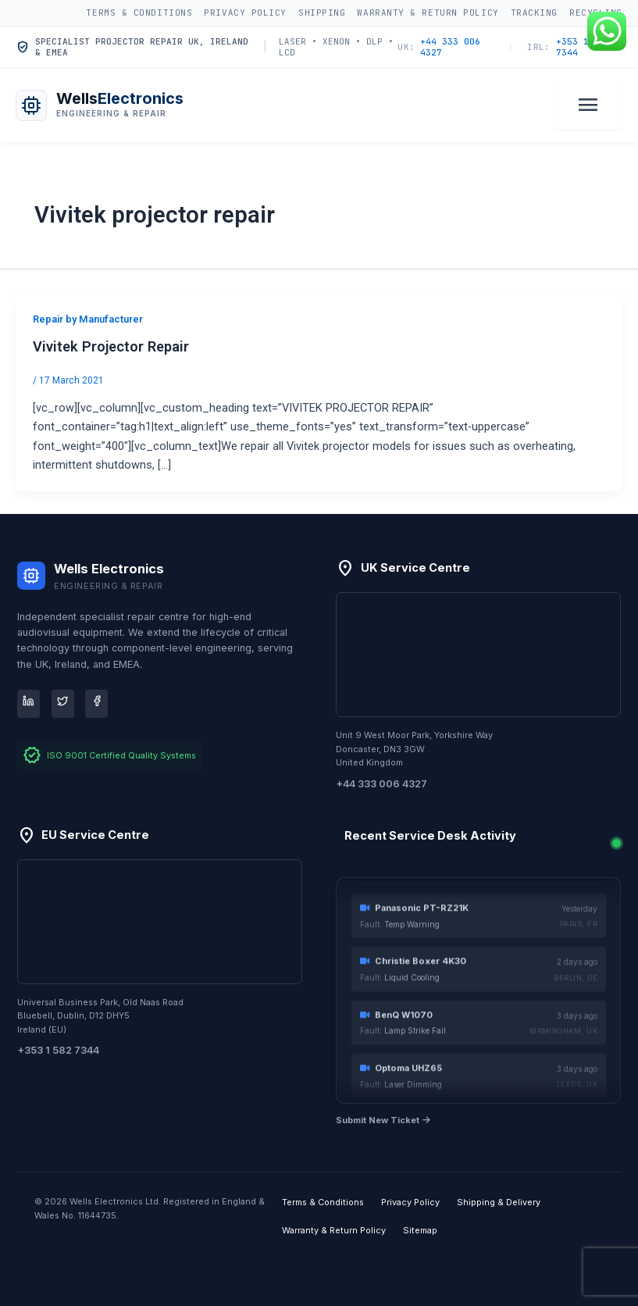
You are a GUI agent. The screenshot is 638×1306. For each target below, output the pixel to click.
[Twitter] (63, 704)
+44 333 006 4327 (438, 47)
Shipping (321, 12)
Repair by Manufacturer (88, 319)
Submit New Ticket (383, 1120)
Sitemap (420, 1230)
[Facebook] (96, 704)
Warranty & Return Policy (427, 12)
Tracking (534, 12)
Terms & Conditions (139, 12)
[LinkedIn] (28, 704)
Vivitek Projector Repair (111, 346)
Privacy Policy (245, 12)
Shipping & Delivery (498, 1202)
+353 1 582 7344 (568, 47)
